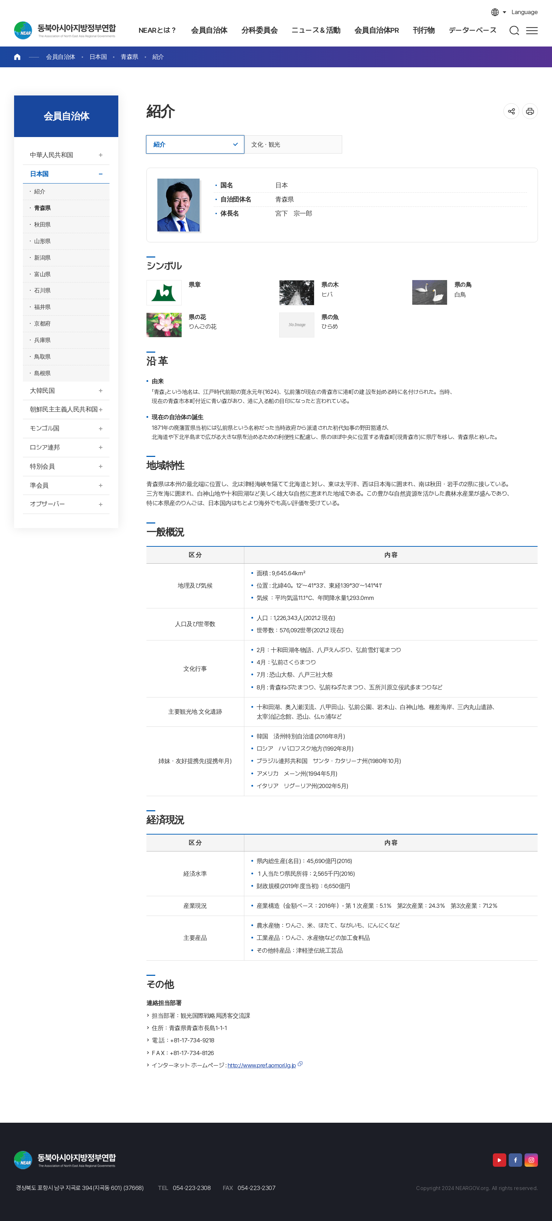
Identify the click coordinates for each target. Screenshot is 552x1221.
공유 (511, 111)
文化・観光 (265, 144)
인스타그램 (531, 1160)
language (525, 12)
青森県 (129, 56)
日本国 (98, 56)
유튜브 (499, 1160)
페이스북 (515, 1160)
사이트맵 (532, 30)
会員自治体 (60, 56)
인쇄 (530, 111)
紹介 (158, 56)
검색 (515, 30)
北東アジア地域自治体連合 (65, 30)
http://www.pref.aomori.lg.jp (262, 1065)
